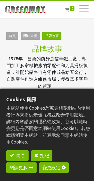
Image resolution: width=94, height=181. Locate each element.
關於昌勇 (30, 36)
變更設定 (51, 167)
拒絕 (44, 155)
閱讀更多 (19, 167)
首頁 (12, 36)
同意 (20, 155)
